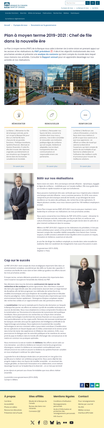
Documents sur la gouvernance (43, 25)
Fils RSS (81, 407)
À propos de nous (67, 8)
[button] (82, 385)
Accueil (7, 25)
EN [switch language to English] (93, 3)
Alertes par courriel (85, 404)
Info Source (58, 416)
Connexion (34, 411)
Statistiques (75, 13)
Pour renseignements (86, 401)
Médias (66, 13)
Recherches (57, 13)
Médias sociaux (84, 410)
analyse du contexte (48, 54)
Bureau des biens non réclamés (37, 407)
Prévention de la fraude (13, 413)
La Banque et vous (82, 8)
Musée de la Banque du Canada (38, 402)
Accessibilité (9, 404)
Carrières (95, 8)
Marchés (23, 13)
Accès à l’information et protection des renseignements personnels (64, 411)
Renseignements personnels (60, 405)
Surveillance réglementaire (15, 19)
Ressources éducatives (13, 410)
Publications (47, 13)
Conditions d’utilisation (62, 401)
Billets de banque (34, 13)
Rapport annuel (50, 57)
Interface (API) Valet (85, 413)
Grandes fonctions (11, 13)
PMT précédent (42, 51)
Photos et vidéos (10, 407)
